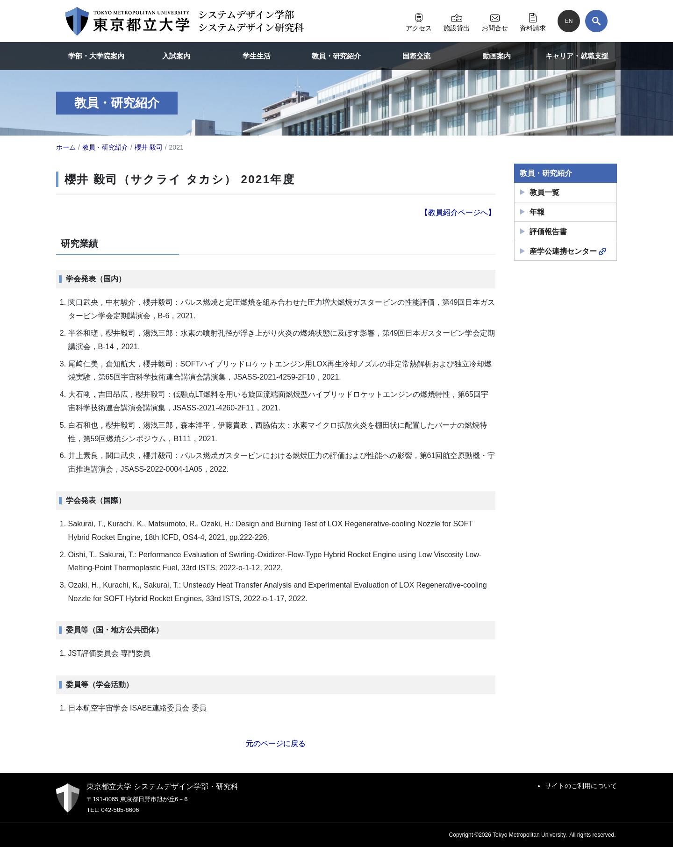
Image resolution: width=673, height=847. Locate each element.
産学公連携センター (568, 251)
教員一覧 (544, 192)
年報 (537, 212)
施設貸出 (457, 21)
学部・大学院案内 (96, 56)
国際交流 (416, 56)
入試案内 (176, 56)
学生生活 (257, 56)
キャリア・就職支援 (577, 56)
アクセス (419, 21)
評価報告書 (548, 232)
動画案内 (497, 56)
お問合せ (495, 21)
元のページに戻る (276, 743)
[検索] (596, 21)
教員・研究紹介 (336, 56)
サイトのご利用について (581, 786)
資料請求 (533, 21)
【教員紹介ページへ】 (458, 212)
